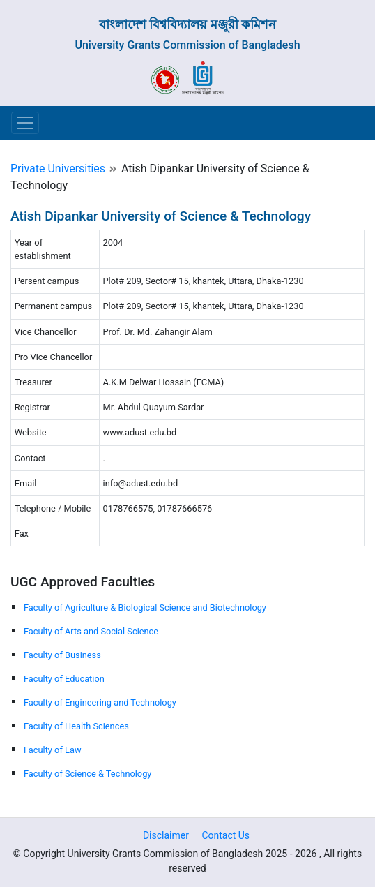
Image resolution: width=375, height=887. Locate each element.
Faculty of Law (53, 750)
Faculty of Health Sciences (76, 726)
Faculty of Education (64, 678)
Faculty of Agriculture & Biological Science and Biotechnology (145, 607)
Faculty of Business (62, 655)
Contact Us (225, 835)
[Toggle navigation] (25, 123)
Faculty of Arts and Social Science (91, 631)
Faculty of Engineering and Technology (100, 702)
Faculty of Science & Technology (87, 773)
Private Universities (57, 168)
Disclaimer (166, 835)
